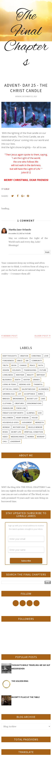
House (35, 418)
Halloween (8, 418)
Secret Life (16, 432)
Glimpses (31, 413)
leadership (15, 441)
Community (37, 360)
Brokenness (18, 399)
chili (5, 441)
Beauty (30, 375)
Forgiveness (8, 360)
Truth (5, 365)
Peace (32, 365)
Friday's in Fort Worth (13, 413)
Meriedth (39, 422)
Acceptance (29, 394)
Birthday (41, 375)
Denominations (34, 403)
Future (43, 370)
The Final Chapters (26, 39)
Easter (27, 380)
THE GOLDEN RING (19, 681)
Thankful (38, 384)
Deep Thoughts (10, 356)
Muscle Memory (35, 427)
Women (30, 437)
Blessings (7, 380)
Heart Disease (22, 418)
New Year (20, 375)
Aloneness (44, 389)
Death (17, 380)
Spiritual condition (33, 432)
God (40, 413)
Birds (40, 394)
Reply (47, 252)
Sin (27, 360)
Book (14, 365)
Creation (24, 356)
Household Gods (11, 422)
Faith (40, 365)
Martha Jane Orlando (20, 229)
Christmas (36, 356)
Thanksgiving (30, 370)
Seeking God (25, 384)
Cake (43, 399)
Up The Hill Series (11, 389)
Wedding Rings (17, 437)
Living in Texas (9, 384)
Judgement (27, 422)
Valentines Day (28, 389)
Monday (6, 427)
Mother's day (19, 427)
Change (23, 365)
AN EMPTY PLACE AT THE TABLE (25, 697)
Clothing (7, 403)
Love (46, 356)
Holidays (16, 370)
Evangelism (8, 408)
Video (5, 437)
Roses (5, 432)
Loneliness (8, 375)
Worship (41, 437)
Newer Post (10, 335)
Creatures (19, 403)
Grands (36, 380)
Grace (19, 360)
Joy (19, 394)
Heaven (6, 370)
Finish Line (21, 408)
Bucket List (32, 399)
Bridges (6, 399)
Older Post (42, 335)
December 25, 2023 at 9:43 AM (20, 233)
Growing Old (9, 394)
